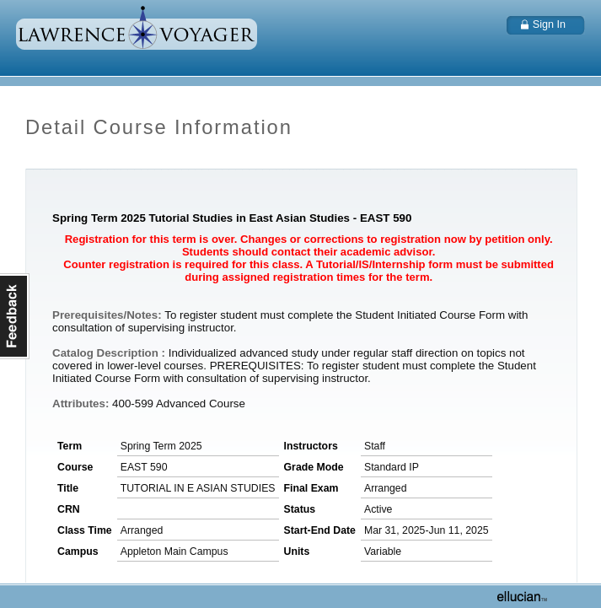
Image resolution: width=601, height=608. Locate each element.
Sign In (549, 24)
